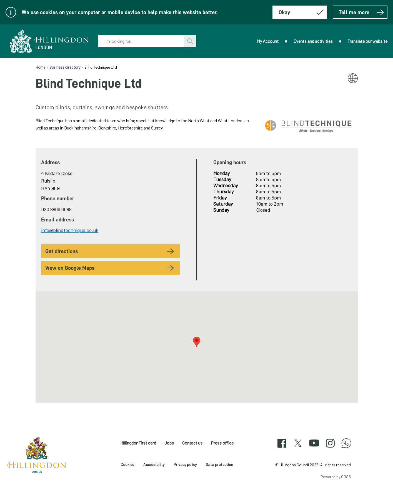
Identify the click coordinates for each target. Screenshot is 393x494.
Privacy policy (185, 464)
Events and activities (313, 41)
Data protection (219, 464)
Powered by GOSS (336, 476)
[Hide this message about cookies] (299, 12)
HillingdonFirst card (138, 442)
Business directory (65, 67)
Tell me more (361, 12)
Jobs (169, 442)
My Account (268, 41)
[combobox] (141, 41)
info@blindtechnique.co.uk (69, 230)
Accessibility (153, 464)
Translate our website (367, 41)
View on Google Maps (69, 268)
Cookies (127, 464)
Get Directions (61, 251)
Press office (222, 442)
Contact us (192, 442)
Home (40, 67)
